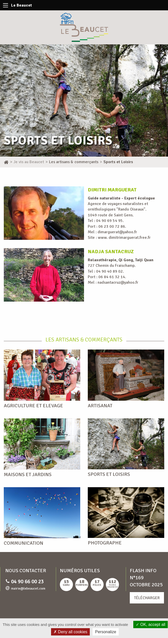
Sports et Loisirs (109, 474)
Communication (23, 543)
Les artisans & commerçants (84, 339)
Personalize (105, 632)
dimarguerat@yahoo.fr (117, 232)
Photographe (105, 543)
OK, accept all (150, 624)
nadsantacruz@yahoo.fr (118, 282)
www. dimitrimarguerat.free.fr (124, 237)
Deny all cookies (70, 632)
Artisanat (100, 405)
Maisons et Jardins (28, 474)
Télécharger (147, 597)
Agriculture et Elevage (33, 405)
